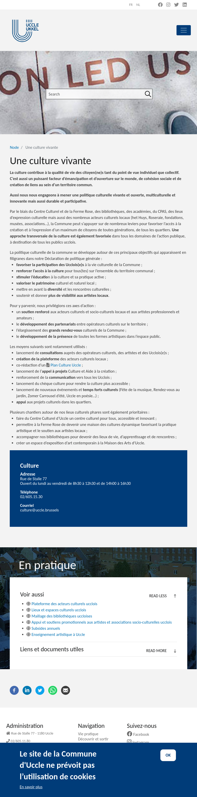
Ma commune (91, 744)
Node (14, 147)
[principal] (183, 30)
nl (138, 5)
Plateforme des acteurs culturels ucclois (64, 603)
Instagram (140, 742)
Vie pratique (90, 733)
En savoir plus (31, 792)
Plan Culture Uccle (63, 365)
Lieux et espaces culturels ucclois (59, 609)
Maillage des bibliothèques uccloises (62, 616)
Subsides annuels (46, 628)
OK (168, 760)
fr (131, 5)
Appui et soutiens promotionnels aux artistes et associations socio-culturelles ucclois (102, 622)
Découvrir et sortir (95, 739)
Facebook (140, 734)
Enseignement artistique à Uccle (58, 634)
